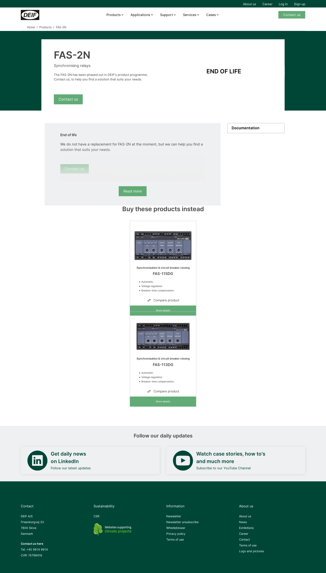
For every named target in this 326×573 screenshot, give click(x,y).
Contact (244, 539)
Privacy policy (175, 533)
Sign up (299, 4)
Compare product (163, 300)
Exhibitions (246, 528)
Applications (140, 15)
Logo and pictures (251, 551)
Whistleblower (175, 528)
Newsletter (173, 516)
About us (249, 4)
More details (163, 310)
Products (113, 15)
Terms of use (175, 539)
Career (267, 4)
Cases (211, 15)
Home (31, 27)
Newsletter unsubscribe (182, 522)
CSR (96, 516)
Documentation (245, 128)
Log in (283, 4)
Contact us (291, 15)
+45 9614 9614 (37, 549)
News (243, 522)
